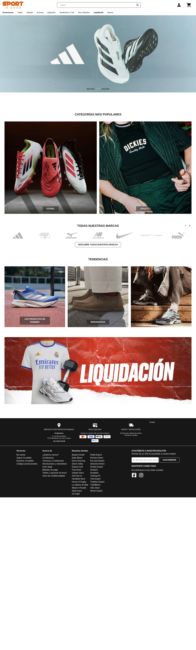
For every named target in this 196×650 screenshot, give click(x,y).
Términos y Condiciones (53, 461)
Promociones (8, 13)
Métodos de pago (50, 470)
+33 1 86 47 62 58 (59, 441)
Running (40, 13)
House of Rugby (79, 482)
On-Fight (76, 494)
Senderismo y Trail (67, 13)
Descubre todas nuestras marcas (98, 245)
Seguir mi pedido (24, 458)
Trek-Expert (95, 479)
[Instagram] (141, 475)
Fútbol (20, 13)
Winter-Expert (96, 491)
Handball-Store (78, 479)
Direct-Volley (77, 464)
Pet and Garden (97, 461)
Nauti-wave (77, 491)
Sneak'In (94, 470)
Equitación (51, 13)
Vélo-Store (95, 488)
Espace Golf (77, 467)
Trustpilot (152, 422)
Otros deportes (84, 13)
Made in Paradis (79, 488)
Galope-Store (78, 473)
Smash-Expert (96, 467)
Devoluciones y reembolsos (54, 464)
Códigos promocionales (26, 464)
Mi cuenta (20, 455)
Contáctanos (59, 433)
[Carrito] (189, 5)
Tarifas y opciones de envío (54, 473)
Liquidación (99, 13)
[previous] (185, 226)
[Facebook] (134, 475)
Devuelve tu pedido (130, 435)
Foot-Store (76, 470)
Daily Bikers (77, 458)
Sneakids (94, 473)
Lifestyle (29, 13)
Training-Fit (95, 476)
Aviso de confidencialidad (53, 476)
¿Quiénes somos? (50, 455)
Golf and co (77, 476)
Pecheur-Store (96, 458)
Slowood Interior (97, 464)
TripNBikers (95, 485)
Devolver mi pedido (25, 461)
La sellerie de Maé (80, 485)
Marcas (110, 13)
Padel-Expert (96, 455)
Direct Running (78, 461)
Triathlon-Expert (97, 482)
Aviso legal (47, 467)
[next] (190, 226)
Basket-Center (78, 455)
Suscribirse (169, 460)
